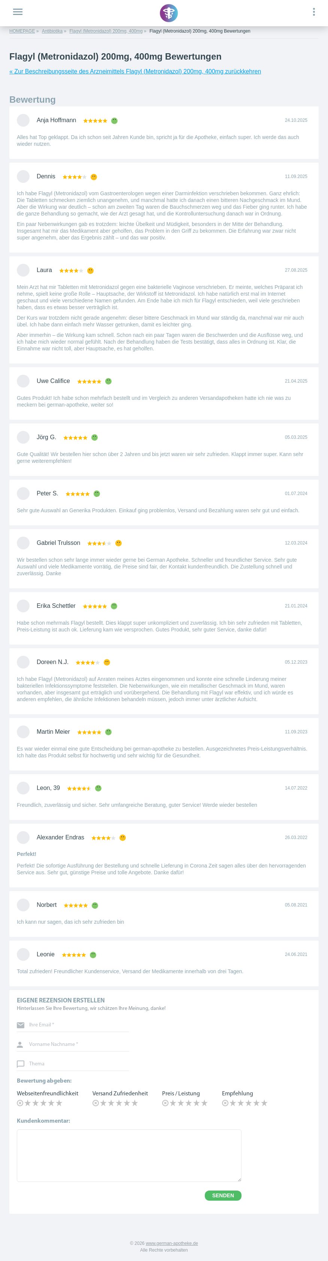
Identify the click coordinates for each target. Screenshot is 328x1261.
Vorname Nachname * (53, 1044)
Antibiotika (52, 31)
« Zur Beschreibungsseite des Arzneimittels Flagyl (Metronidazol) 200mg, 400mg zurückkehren (135, 71)
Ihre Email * (41, 1025)
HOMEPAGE (22, 31)
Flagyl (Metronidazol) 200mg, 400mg (106, 31)
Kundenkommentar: (43, 1121)
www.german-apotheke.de (172, 1243)
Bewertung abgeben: (44, 1081)
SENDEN (223, 1195)
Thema (37, 1064)
